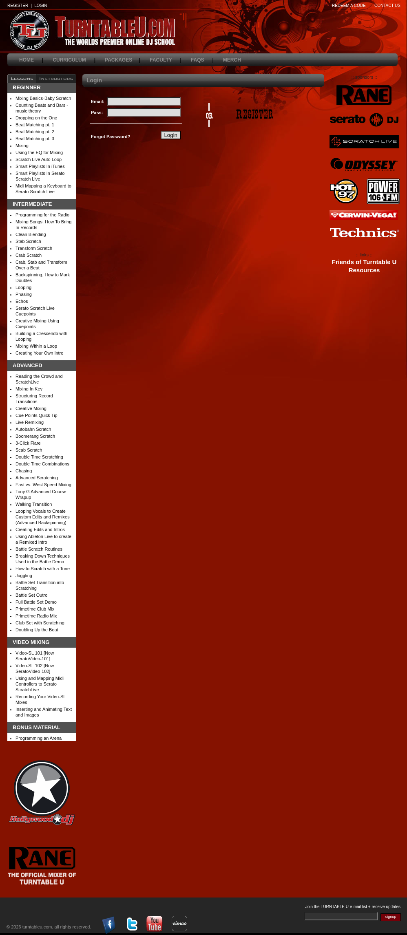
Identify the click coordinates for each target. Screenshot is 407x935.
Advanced (27, 365)
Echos (21, 301)
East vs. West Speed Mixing (43, 484)
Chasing (23, 470)
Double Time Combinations (42, 463)
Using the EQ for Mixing (39, 152)
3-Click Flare (28, 443)
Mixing (22, 145)
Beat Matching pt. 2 (34, 131)
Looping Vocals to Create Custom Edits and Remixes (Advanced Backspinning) (42, 517)
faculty (165, 60)
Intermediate (32, 204)
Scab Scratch (28, 450)
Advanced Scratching (36, 477)
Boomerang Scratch (35, 436)
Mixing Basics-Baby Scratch (43, 98)
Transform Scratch (33, 248)
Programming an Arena (38, 738)
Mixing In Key (28, 388)
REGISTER (17, 5)
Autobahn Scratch (33, 429)
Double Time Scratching (39, 456)
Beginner (27, 87)
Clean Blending (30, 234)
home (31, 60)
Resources (364, 270)
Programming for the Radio (42, 214)
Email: (97, 101)
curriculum (74, 60)
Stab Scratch (28, 241)
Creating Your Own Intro (39, 353)
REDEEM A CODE (349, 5)
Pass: (97, 112)
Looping (23, 287)
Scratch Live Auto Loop (38, 159)
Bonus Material (36, 727)
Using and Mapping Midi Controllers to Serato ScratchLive (39, 684)
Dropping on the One (36, 117)
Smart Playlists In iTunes (40, 166)
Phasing (23, 294)
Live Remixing (29, 422)
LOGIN (40, 5)
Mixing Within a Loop (36, 346)
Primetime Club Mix (34, 608)
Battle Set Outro (31, 595)
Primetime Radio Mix (36, 615)
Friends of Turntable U (364, 262)
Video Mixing (31, 642)
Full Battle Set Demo (36, 602)
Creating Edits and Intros (40, 529)
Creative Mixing (30, 408)
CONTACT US (387, 5)
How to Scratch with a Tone (42, 568)
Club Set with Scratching (39, 622)
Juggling (23, 575)
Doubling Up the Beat (36, 629)
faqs (202, 60)
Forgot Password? (111, 136)
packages (122, 60)
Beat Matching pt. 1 (34, 124)
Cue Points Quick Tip (36, 415)
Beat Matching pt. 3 (34, 138)
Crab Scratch (28, 255)
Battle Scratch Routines (38, 549)
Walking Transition (33, 504)
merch (236, 60)
